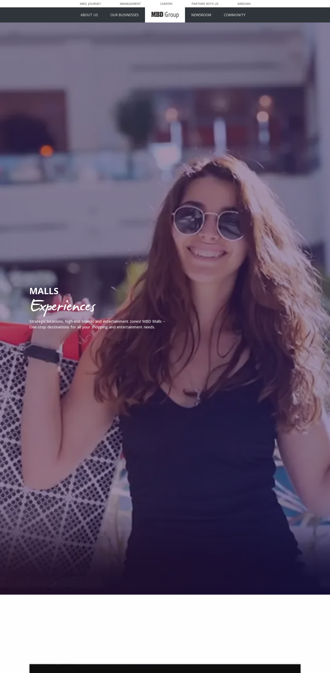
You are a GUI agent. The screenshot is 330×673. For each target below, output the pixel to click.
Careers (166, 4)
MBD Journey (90, 4)
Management (130, 4)
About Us (89, 15)
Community (234, 15)
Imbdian (243, 4)
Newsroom (201, 15)
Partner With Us (205, 4)
